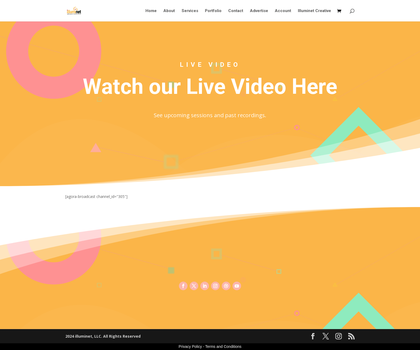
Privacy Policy (190, 346)
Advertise (259, 11)
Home (151, 11)
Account (283, 11)
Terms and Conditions (223, 346)
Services (190, 11)
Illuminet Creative (314, 11)
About (169, 11)
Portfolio (213, 11)
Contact (235, 11)
